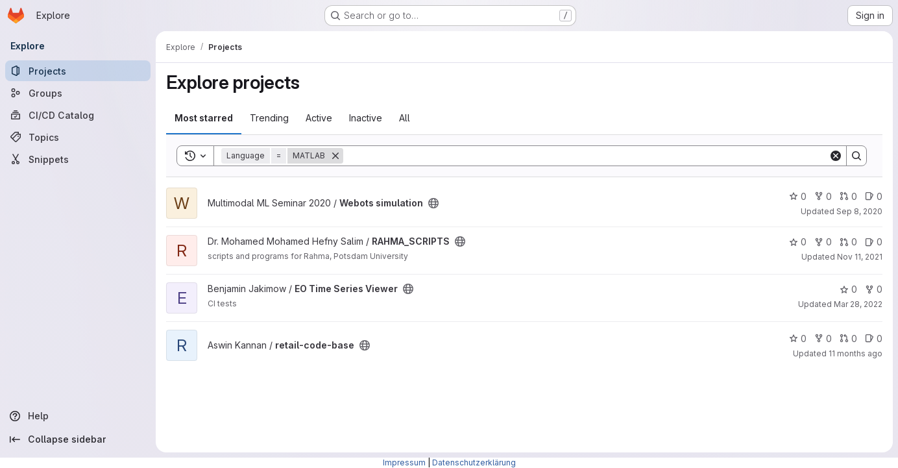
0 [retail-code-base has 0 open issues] (873, 338)
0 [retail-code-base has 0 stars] (798, 338)
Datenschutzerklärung (474, 462)
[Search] (586, 156)
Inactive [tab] (365, 117)
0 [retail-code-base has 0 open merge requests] (848, 338)
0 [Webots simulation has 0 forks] (823, 196)
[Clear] (835, 156)
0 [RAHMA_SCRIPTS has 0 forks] (823, 241)
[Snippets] (78, 159)
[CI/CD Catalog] (78, 115)
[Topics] (78, 137)
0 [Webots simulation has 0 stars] (798, 196)
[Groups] (78, 92)
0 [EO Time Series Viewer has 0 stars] (848, 289)
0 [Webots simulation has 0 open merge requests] (848, 196)
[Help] (78, 416)
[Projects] (78, 70)
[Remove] (335, 156)
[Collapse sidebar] (78, 439)
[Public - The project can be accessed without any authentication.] (433, 203)
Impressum (404, 462)
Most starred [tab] (204, 117)
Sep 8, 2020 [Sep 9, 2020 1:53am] (859, 211)
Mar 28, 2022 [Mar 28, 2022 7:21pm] (858, 304)
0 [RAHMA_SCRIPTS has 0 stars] (798, 241)
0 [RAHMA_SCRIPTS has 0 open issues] (873, 241)
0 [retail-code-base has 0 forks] (823, 338)
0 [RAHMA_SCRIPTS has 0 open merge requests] (848, 241)
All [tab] (404, 117)
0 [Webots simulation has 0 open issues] (873, 196)
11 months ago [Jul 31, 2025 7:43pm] (855, 353)
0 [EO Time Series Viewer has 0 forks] (873, 289)
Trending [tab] (269, 117)
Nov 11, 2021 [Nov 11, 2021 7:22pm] (859, 257)
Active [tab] (319, 117)
